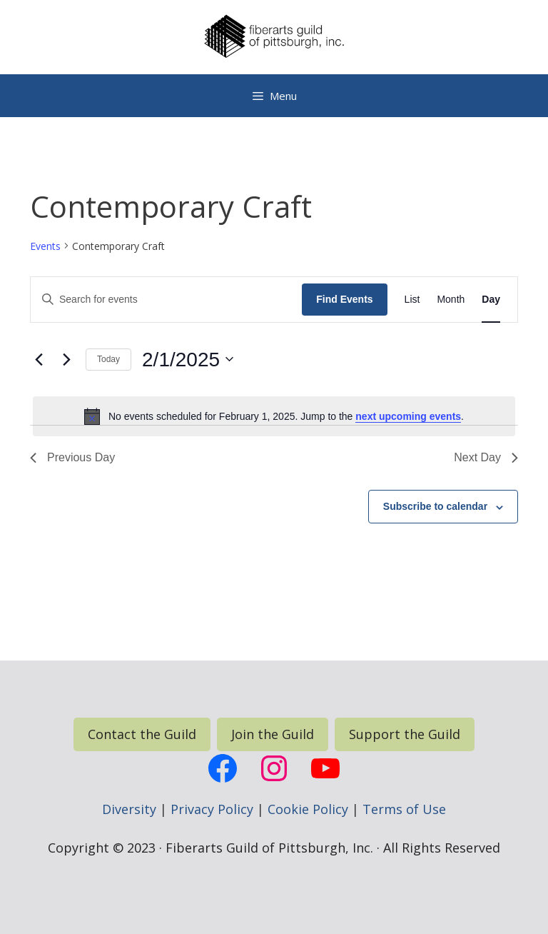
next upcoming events (408, 416)
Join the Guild (272, 734)
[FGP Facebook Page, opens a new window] (223, 768)
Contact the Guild (142, 734)
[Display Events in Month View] (451, 299)
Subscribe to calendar (435, 506)
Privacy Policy (212, 809)
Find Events (344, 299)
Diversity (129, 809)
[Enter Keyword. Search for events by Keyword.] (166, 299)
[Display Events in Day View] (491, 299)
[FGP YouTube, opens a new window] (325, 768)
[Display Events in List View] (412, 299)
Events (45, 246)
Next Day (486, 457)
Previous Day (72, 457)
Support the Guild (404, 734)
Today (108, 359)
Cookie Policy (308, 809)
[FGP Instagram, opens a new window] (274, 768)
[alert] (274, 416)
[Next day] (66, 359)
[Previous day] (38, 359)
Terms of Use (404, 809)
